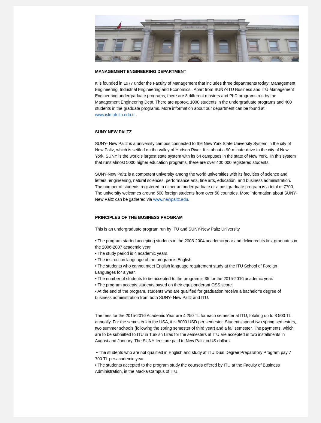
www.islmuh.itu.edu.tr (115, 114)
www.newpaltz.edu (170, 199)
